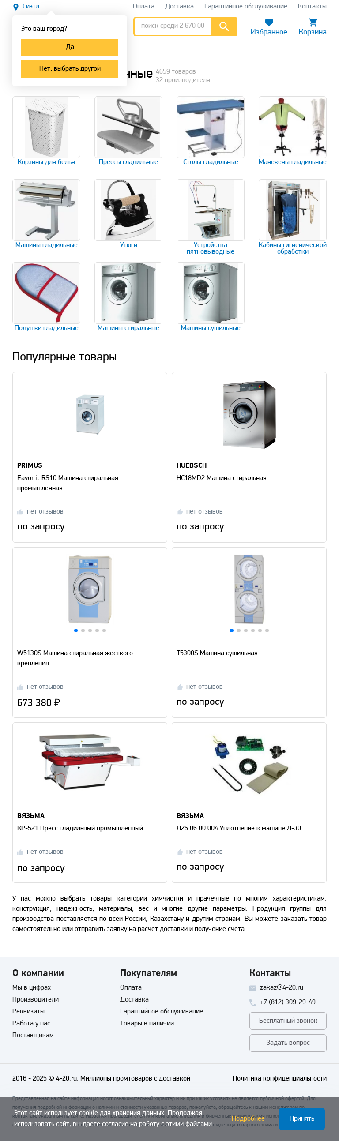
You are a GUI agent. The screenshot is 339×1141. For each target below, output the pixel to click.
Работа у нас (31, 1023)
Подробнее (248, 1118)
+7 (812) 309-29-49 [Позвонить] (288, 1002)
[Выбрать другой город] (25, 7)
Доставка (134, 999)
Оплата (131, 987)
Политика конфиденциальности (280, 1078)
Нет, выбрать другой (70, 68)
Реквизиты (28, 1011)
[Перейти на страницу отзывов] (40, 512)
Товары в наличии (147, 1023)
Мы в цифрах (31, 987)
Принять (302, 1118)
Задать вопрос (288, 1043)
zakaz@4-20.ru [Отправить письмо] (281, 987)
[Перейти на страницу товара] (90, 411)
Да (70, 47)
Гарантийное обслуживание (161, 1011)
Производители (35, 999)
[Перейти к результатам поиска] (224, 26)
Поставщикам (33, 1035)
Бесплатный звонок (288, 1021)
